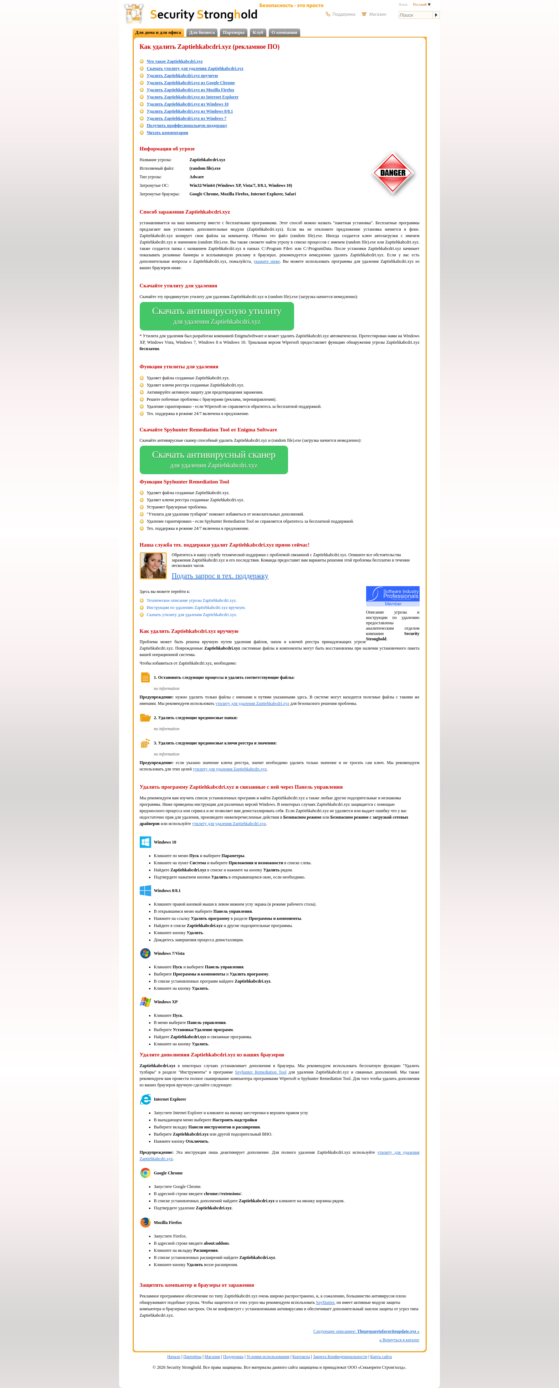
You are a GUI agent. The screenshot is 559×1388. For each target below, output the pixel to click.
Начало (173, 1356)
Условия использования (267, 1356)
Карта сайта (381, 1356)
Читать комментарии (167, 132)
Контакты (301, 1356)
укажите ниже (266, 261)
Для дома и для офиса (158, 32)
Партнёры (192, 1356)
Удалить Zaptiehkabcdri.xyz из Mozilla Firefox (191, 89)
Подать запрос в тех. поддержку (220, 576)
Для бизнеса (202, 32)
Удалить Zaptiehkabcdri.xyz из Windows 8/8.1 (190, 111)
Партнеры (234, 32)
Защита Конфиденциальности (340, 1356)
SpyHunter (325, 1302)
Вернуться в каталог (399, 1339)
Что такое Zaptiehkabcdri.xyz (175, 61)
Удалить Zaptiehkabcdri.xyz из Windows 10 (188, 104)
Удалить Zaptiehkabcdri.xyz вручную (182, 75)
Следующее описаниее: (366, 1331)
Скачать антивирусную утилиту (217, 316)
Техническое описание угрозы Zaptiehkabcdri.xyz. (192, 600)
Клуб (258, 32)
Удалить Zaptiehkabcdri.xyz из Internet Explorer (193, 96)
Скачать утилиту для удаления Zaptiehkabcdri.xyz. (192, 614)
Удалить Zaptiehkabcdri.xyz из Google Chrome (191, 82)
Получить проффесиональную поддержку (187, 125)
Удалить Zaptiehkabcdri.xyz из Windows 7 (187, 118)
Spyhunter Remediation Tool (260, 1072)
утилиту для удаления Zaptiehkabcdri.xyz (252, 703)
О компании (284, 32)
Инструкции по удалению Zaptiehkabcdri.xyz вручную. (196, 607)
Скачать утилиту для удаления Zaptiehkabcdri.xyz (195, 68)
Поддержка (233, 1356)
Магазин (212, 1356)
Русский (421, 4)
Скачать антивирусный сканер (214, 460)
